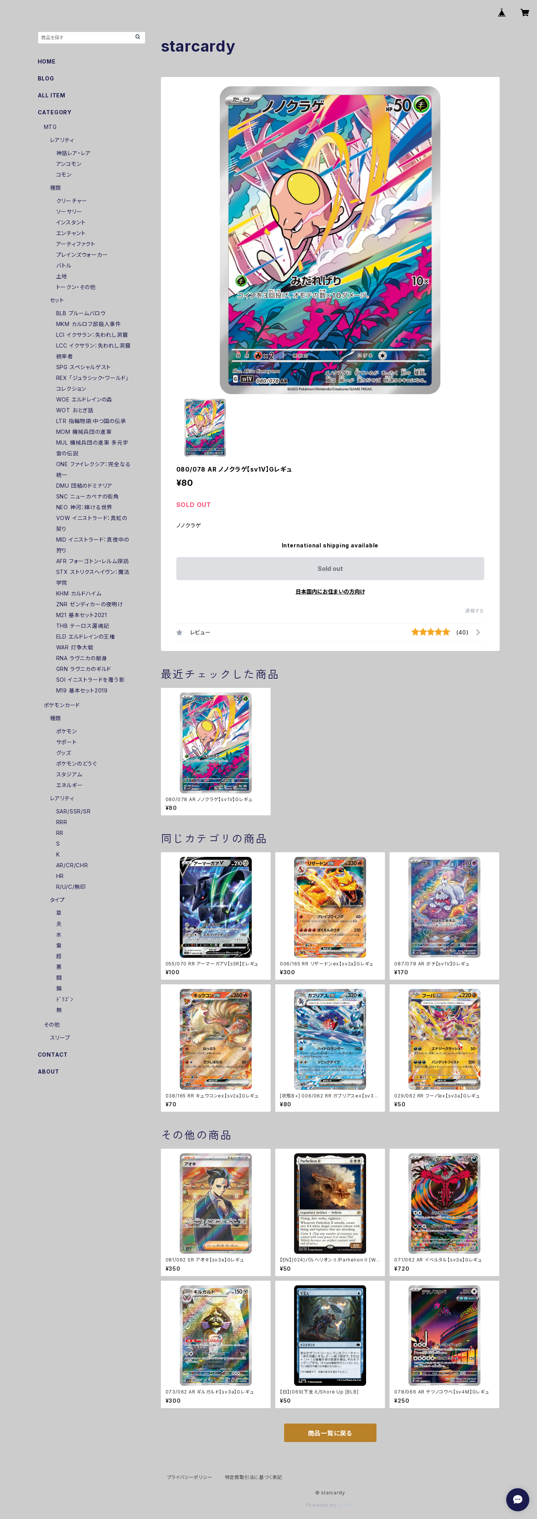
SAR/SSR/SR (73, 811)
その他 (52, 1024)
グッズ (63, 752)
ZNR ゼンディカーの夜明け (89, 604)
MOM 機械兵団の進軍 (84, 431)
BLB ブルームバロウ (81, 313)
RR (60, 833)
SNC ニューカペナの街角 (87, 496)
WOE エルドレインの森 (84, 399)
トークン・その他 (76, 287)
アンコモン (69, 164)
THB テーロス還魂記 (82, 625)
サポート (66, 742)
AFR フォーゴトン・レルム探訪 (92, 561)
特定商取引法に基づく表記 (254, 1477)
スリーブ (60, 1037)
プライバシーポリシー (189, 1477)
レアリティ (62, 140)
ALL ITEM (51, 95)
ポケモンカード (62, 705)
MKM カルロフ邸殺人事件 (88, 324)
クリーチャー (71, 200)
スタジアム (69, 774)
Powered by (330, 1505)
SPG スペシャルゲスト (83, 367)
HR (60, 876)
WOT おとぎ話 (75, 410)
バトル (64, 265)
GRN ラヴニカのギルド (84, 669)
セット (57, 300)
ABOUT (48, 1071)
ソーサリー (69, 211)
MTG (50, 127)
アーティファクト (75, 244)
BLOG (46, 78)
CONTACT (53, 1054)
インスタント (71, 222)
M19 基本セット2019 (82, 690)
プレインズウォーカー (82, 254)
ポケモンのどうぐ (76, 763)
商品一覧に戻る (330, 1433)
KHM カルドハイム (79, 593)
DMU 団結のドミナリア (84, 485)
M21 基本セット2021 (81, 615)
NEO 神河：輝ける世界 (84, 507)
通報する (474, 611)
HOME (47, 61)
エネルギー (69, 785)
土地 (62, 276)
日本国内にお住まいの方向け (330, 591)
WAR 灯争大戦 (75, 647)
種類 (56, 187)
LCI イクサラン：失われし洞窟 (92, 334)
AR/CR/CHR (72, 865)
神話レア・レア (73, 153)
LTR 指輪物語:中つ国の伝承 (91, 421)
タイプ (57, 900)
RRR (61, 822)
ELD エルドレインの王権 (85, 636)
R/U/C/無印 (71, 886)
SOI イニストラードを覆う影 (90, 679)
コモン (64, 174)
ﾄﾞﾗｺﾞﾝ (65, 999)
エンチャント (71, 233)
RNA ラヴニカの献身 (81, 658)
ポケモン (66, 731)
